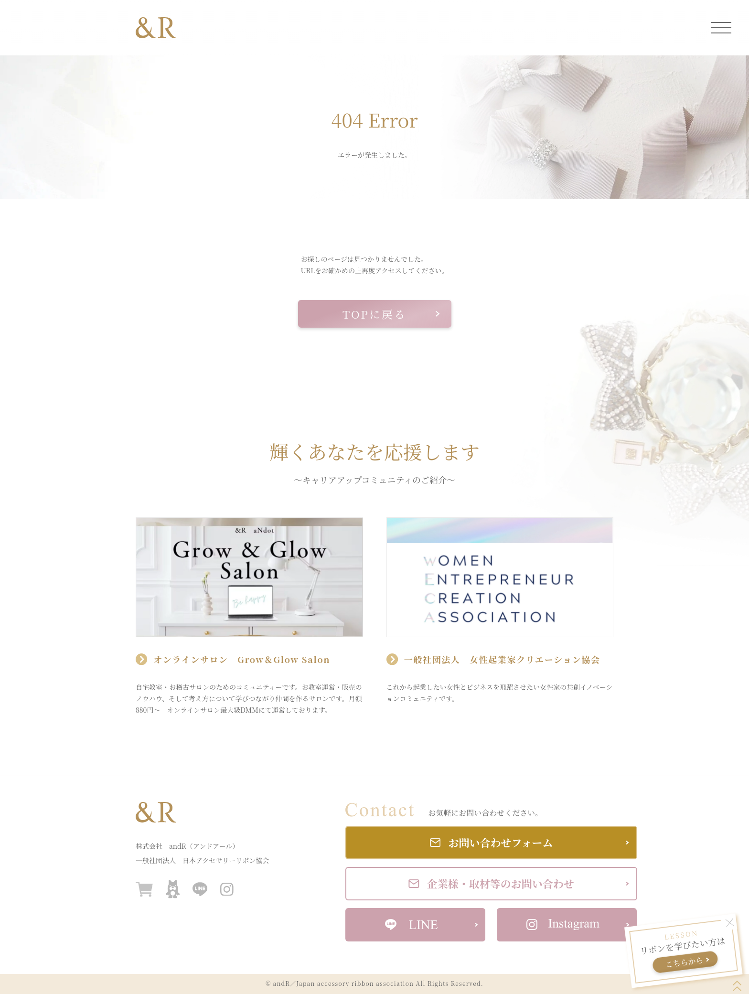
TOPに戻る (390, 314)
